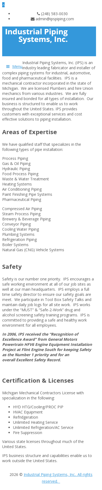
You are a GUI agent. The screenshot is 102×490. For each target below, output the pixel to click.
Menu (17, 66)
